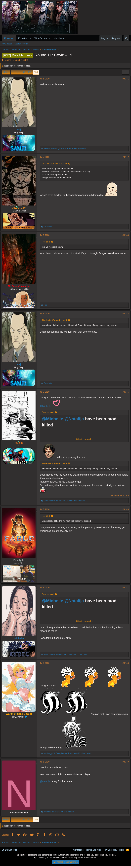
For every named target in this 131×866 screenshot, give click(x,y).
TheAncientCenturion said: (55, 320)
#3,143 (124, 235)
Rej (20, 129)
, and (66, 148)
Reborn (7, 60)
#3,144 (124, 313)
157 (29, 72)
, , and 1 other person (67, 654)
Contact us (78, 850)
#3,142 (124, 157)
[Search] (126, 38)
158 (36, 72)
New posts (7, 43)
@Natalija (75, 418)
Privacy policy (110, 850)
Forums (8, 38)
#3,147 (124, 588)
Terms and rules (93, 850)
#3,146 (124, 509)
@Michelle (46, 406)
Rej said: (47, 242)
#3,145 (124, 392)
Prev (6, 72)
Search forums (21, 43)
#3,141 (124, 79)
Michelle (20, 638)
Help (121, 850)
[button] (30, 38)
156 (23, 72)
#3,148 (124, 663)
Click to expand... (84, 439)
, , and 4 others (65, 501)
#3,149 (124, 762)
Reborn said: (49, 412)
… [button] (17, 72)
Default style (9, 850)
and (60, 812)
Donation (23, 38)
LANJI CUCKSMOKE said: (56, 163)
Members (58, 38)
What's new (41, 38)
